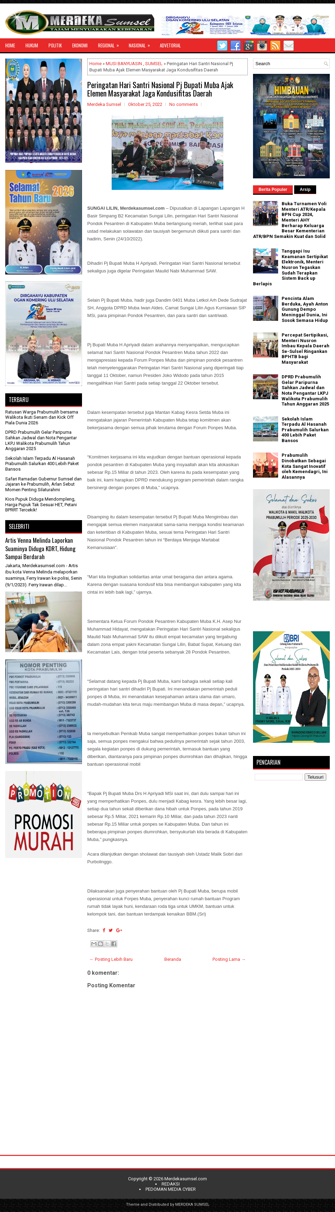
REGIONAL (111, 43)
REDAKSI (171, 1184)
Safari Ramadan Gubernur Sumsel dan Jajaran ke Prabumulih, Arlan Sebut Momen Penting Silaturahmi (43, 484)
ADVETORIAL (170, 45)
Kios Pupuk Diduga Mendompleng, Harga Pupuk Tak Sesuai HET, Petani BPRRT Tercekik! (41, 504)
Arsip (305, 189)
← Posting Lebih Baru (111, 959)
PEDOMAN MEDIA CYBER (171, 1189)
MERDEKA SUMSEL (192, 1204)
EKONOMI (80, 45)
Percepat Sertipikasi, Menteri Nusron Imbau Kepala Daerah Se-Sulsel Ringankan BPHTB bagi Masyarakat (305, 348)
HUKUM (31, 45)
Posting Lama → (229, 959)
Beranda (172, 959)
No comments (183, 104)
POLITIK (55, 45)
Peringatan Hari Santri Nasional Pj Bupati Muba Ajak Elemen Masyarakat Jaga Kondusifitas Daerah (160, 88)
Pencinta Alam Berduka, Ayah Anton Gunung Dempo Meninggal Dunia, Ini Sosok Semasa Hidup (305, 309)
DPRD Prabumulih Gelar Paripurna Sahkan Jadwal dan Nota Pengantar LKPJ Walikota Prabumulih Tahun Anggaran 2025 (41, 440)
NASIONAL (142, 43)
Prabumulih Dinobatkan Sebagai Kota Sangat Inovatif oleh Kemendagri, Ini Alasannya (305, 466)
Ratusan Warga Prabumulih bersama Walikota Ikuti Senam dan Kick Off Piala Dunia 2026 (41, 417)
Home (95, 63)
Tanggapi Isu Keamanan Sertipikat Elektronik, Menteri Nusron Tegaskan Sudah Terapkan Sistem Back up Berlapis (290, 267)
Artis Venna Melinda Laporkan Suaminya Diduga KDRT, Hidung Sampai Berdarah (40, 548)
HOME (10, 45)
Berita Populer (273, 189)
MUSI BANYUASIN (124, 63)
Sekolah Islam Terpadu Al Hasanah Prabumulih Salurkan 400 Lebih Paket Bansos (42, 464)
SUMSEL (154, 63)
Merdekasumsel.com (185, 1178)
